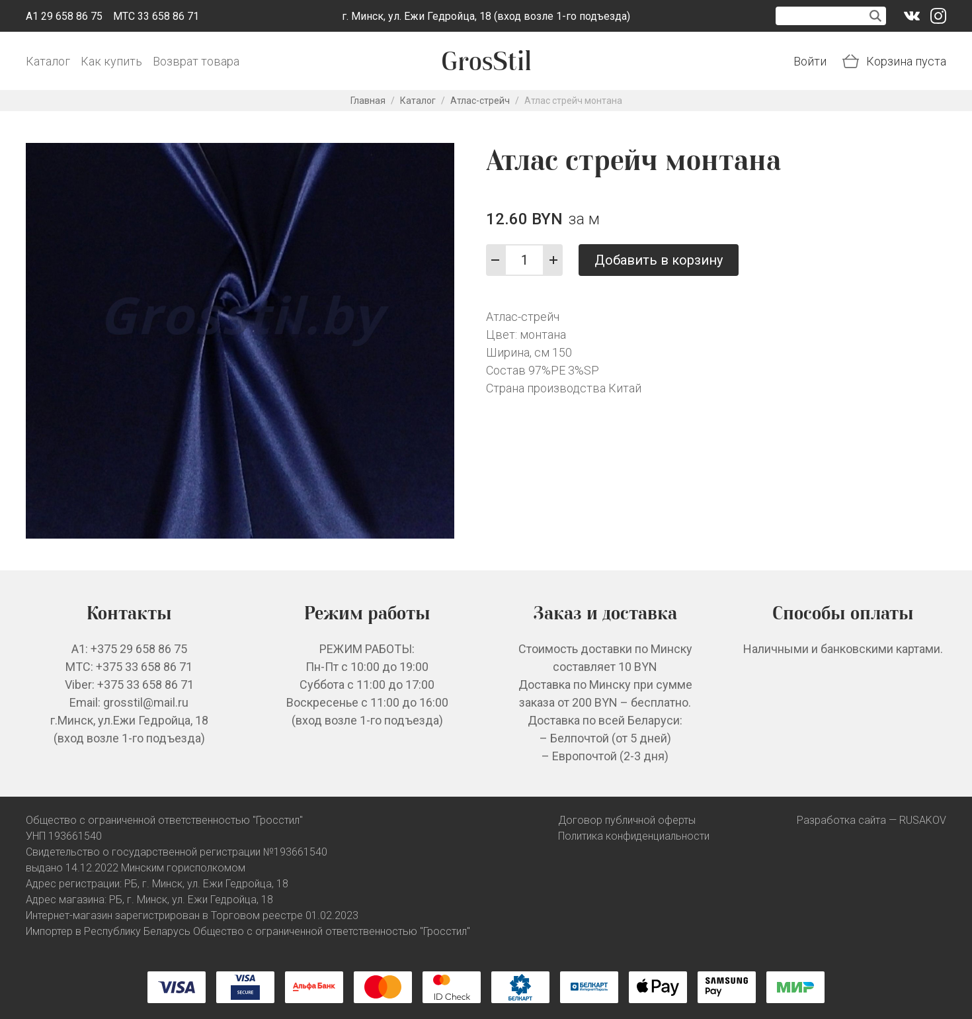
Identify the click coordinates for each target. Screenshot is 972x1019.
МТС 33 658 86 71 (156, 16)
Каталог (48, 61)
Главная (367, 100)
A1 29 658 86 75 (64, 16)
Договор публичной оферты (627, 820)
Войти (810, 61)
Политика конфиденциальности (633, 836)
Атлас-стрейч (480, 100)
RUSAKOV (922, 820)
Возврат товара (196, 61)
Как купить (111, 61)
